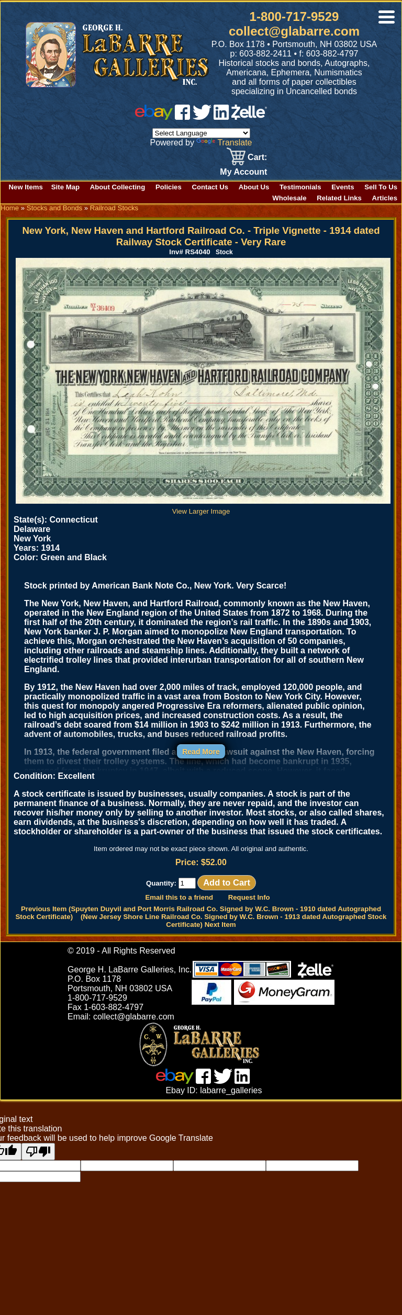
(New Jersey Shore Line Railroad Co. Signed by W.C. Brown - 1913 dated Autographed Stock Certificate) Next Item (234, 920)
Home (10, 208)
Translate (224, 142)
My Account (243, 171)
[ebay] (154, 116)
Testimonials (300, 187)
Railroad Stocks (114, 208)
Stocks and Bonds (54, 208)
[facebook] (182, 116)
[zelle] (249, 116)
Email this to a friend (179, 897)
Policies (168, 187)
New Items (26, 187)
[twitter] (202, 116)
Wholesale (289, 198)
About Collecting (118, 187)
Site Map (65, 187)
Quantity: (171, 883)
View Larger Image (203, 507)
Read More (201, 751)
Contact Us (210, 187)
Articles (384, 198)
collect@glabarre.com (294, 31)
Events (342, 187)
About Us (254, 187)
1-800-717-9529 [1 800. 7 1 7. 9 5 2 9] (294, 16)
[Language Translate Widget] (201, 133)
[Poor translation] (38, 1151)
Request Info (249, 897)
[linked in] (221, 116)
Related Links (339, 198)
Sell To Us (380, 187)
